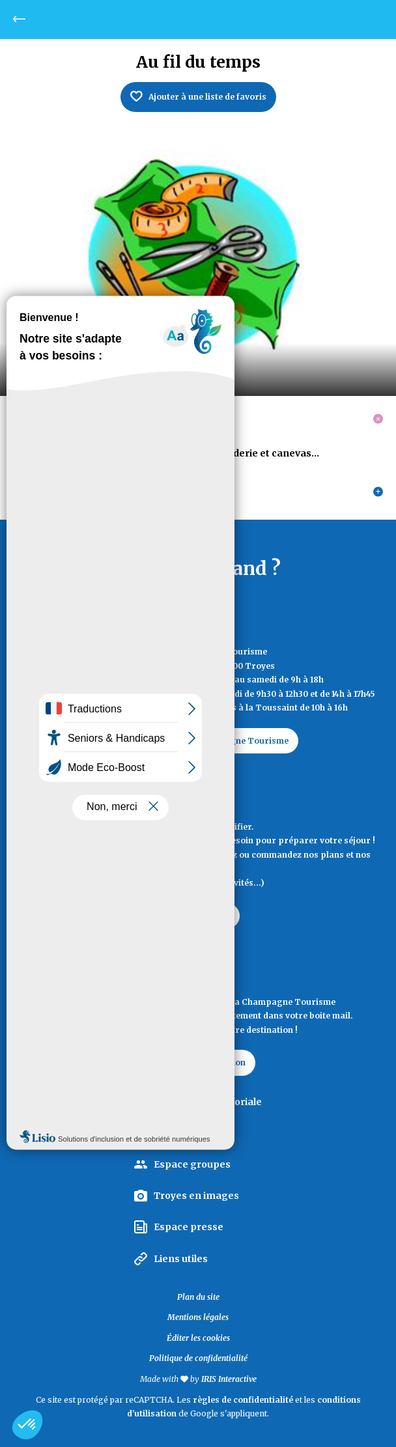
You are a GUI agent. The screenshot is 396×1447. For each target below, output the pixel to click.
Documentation (198, 916)
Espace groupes (192, 1164)
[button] (27, 1424)
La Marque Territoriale (208, 1102)
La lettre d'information (198, 1062)
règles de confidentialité (243, 1400)
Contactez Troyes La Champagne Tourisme (198, 741)
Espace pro (180, 1133)
